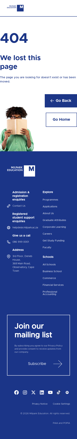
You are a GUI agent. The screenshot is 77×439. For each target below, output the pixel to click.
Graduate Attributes (54, 220)
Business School (52, 271)
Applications (50, 206)
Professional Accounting (50, 293)
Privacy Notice (40, 404)
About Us (48, 213)
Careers (47, 234)
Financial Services (53, 285)
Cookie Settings (61, 404)
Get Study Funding (53, 241)
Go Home (61, 120)
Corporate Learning (54, 227)
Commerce (49, 278)
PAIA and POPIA (61, 423)
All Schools (49, 264)
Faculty (47, 247)
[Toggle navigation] (67, 8)
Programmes (50, 200)
